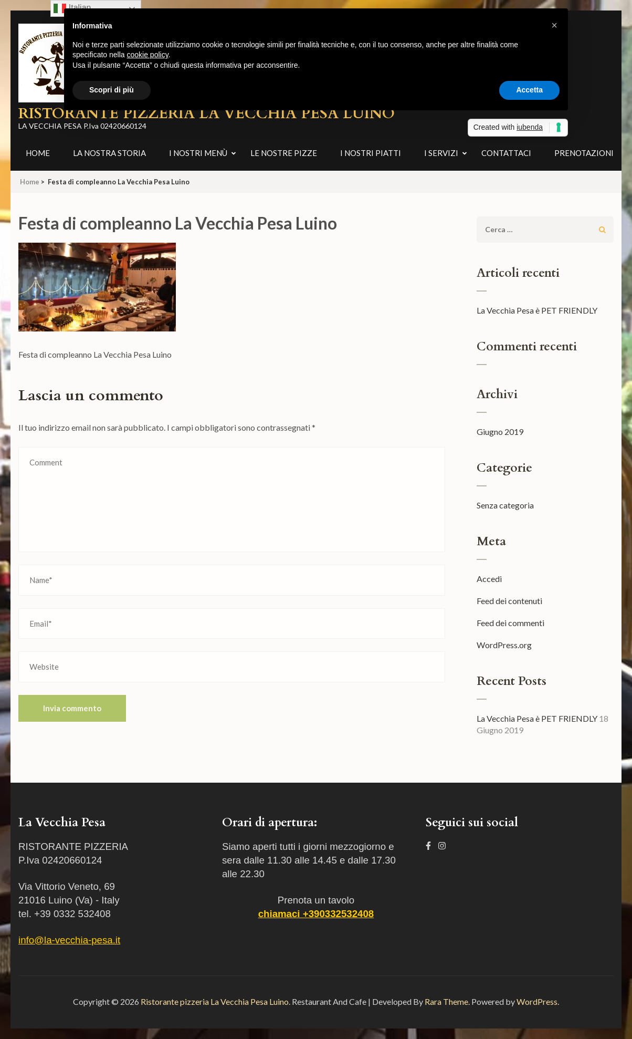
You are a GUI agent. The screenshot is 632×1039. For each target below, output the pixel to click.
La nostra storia (109, 153)
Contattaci (506, 153)
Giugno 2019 (500, 432)
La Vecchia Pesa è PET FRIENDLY (537, 310)
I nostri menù (198, 153)
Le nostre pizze (283, 153)
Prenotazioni (584, 153)
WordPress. (538, 1001)
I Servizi (441, 153)
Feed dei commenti (510, 623)
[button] (554, 25)
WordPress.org (504, 645)
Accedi (489, 579)
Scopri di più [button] (111, 90)
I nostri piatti (370, 153)
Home (38, 153)
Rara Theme (446, 1001)
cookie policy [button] (147, 54)
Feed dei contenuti (509, 601)
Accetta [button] (529, 90)
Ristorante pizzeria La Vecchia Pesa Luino (215, 1001)
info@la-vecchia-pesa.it (69, 940)
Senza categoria (505, 505)
